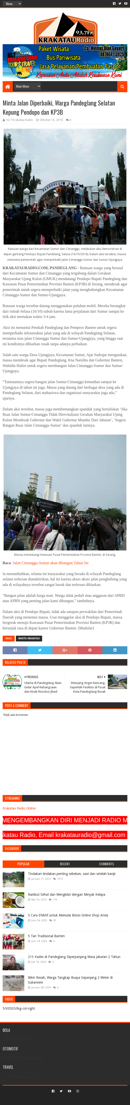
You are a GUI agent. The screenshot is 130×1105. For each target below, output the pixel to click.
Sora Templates (58, 1099)
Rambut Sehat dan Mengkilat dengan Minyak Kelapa (66, 894)
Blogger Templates (85, 1099)
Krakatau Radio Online (19, 808)
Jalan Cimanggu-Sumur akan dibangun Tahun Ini (51, 563)
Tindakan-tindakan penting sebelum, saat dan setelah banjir (72, 874)
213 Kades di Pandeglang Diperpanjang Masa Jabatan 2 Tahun (74, 957)
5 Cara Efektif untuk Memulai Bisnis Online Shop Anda (68, 915)
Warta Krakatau (29, 638)
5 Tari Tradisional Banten (46, 936)
